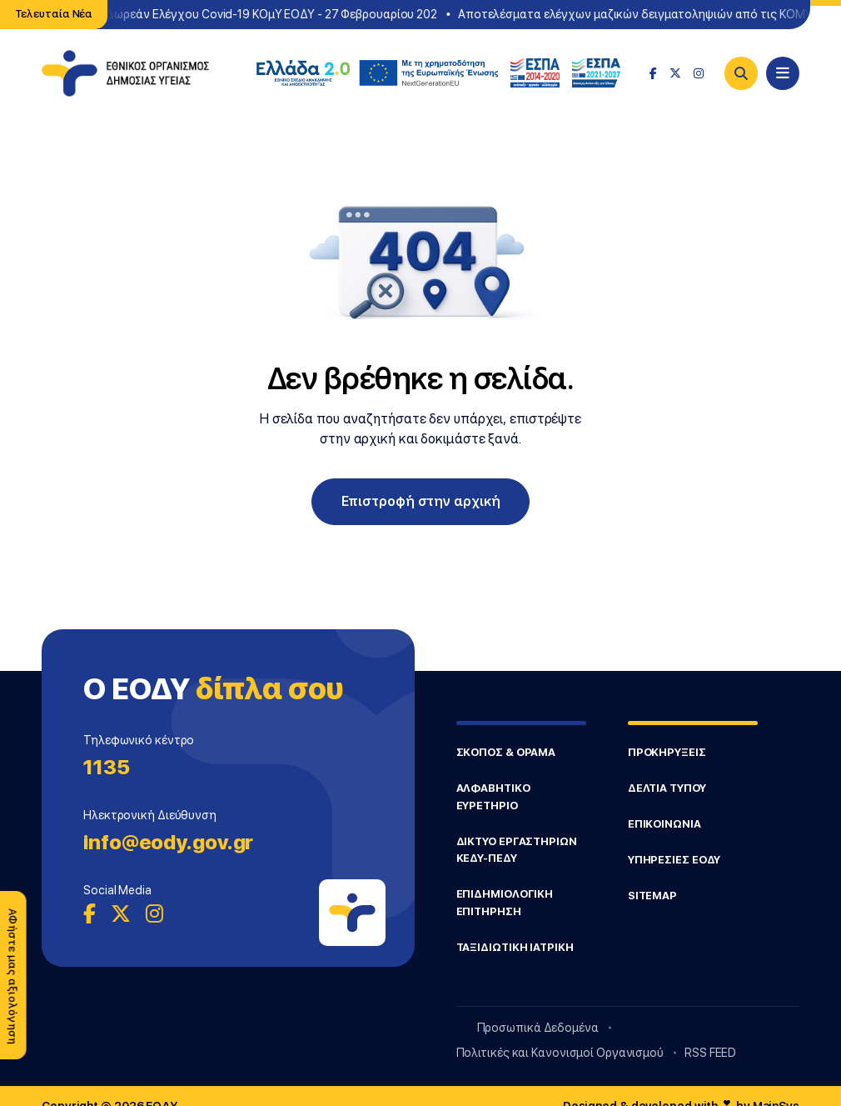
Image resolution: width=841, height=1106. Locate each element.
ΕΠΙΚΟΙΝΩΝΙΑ (664, 824)
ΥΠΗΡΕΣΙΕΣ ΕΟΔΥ (674, 859)
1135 (106, 767)
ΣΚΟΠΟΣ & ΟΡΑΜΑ (506, 752)
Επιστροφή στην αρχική (420, 501)
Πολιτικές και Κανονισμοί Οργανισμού (560, 1052)
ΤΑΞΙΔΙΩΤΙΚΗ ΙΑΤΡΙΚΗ (515, 947)
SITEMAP (652, 895)
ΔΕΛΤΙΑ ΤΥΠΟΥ (667, 788)
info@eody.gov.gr (168, 842)
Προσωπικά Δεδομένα (538, 1027)
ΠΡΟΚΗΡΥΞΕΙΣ (667, 752)
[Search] (741, 73)
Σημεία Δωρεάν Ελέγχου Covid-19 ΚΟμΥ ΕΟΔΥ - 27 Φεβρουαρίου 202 (255, 14)
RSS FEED (710, 1052)
